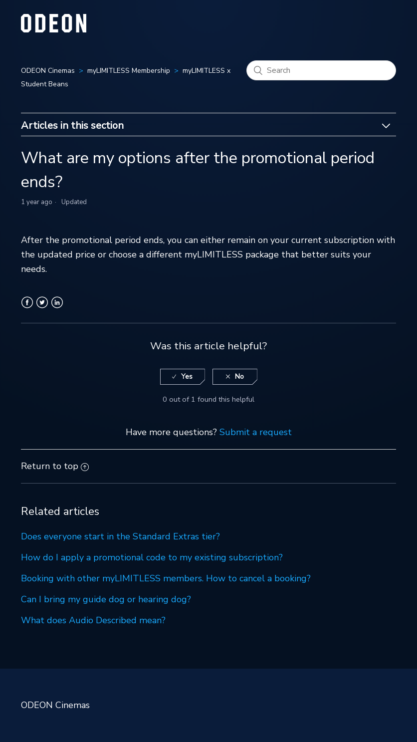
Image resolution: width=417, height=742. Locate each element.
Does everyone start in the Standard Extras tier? (120, 536)
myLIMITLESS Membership (128, 70)
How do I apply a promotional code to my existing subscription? (152, 557)
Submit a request (255, 432)
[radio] (182, 377)
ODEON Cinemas (48, 70)
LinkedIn (57, 308)
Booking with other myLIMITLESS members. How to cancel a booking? (166, 578)
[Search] (321, 70)
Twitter (42, 308)
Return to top (55, 466)
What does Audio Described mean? (93, 620)
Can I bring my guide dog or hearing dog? (106, 599)
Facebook (27, 308)
